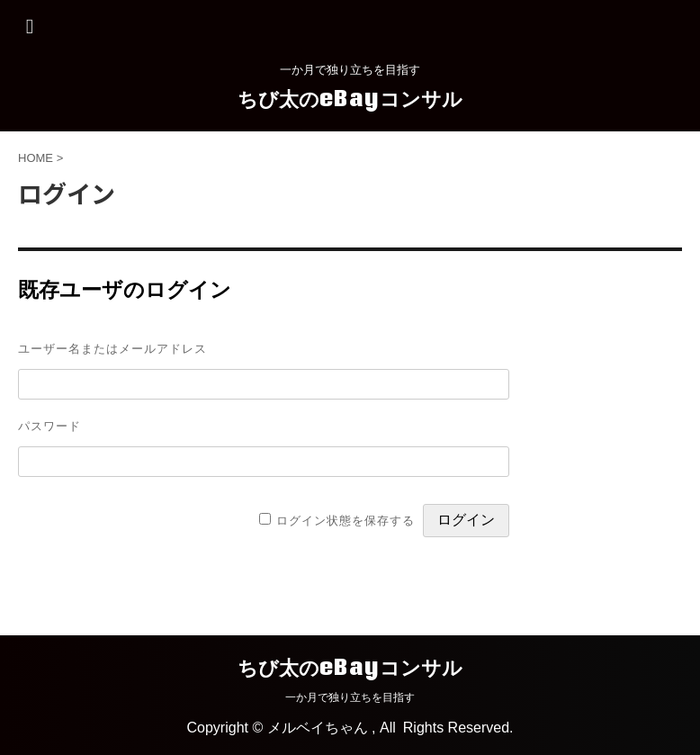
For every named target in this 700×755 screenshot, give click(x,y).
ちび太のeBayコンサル (350, 98)
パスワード (49, 425)
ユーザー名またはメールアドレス (112, 348)
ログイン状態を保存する (345, 520)
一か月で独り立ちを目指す (350, 697)
